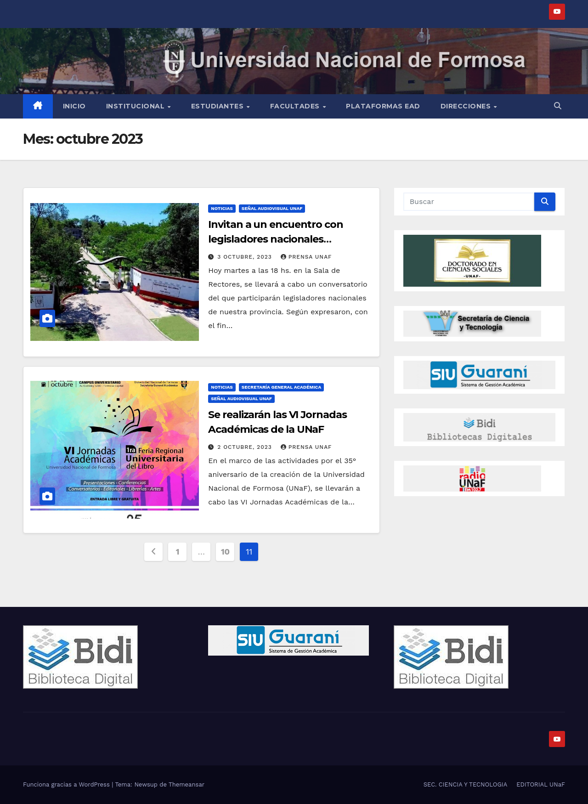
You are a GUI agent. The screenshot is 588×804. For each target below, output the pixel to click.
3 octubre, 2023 (245, 257)
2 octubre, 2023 (245, 447)
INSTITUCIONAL (136, 106)
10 (225, 551)
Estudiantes (218, 106)
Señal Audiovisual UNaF (272, 208)
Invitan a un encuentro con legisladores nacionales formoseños (275, 239)
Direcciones (467, 106)
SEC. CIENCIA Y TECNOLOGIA (466, 784)
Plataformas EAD (383, 106)
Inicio (74, 106)
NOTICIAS (221, 208)
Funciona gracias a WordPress (67, 784)
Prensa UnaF (306, 257)
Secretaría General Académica (281, 387)
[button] (557, 106)
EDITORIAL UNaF (540, 784)
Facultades (296, 106)
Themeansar (186, 784)
